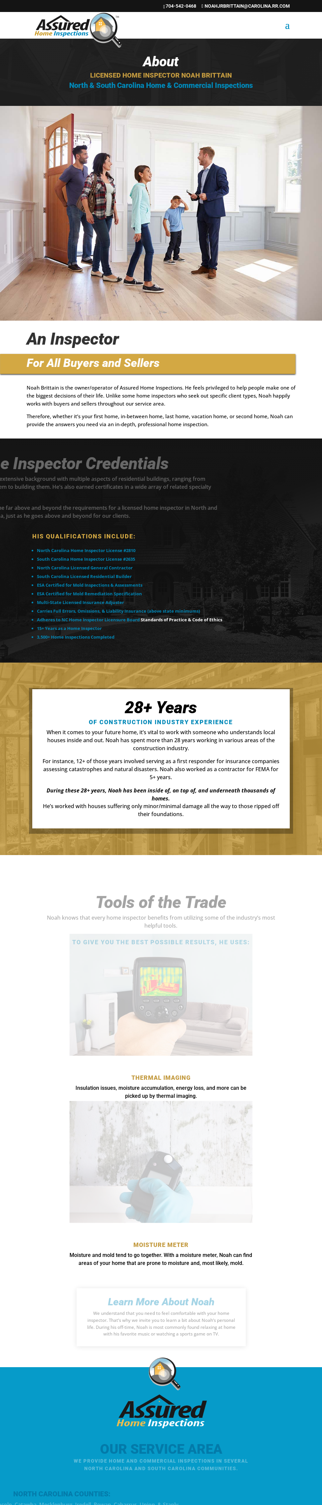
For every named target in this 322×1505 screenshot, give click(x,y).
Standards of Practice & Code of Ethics (181, 620)
